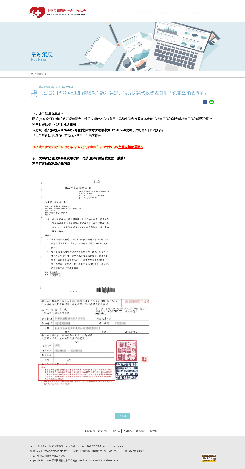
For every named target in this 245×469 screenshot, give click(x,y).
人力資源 (127, 431)
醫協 (58, 12)
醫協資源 (139, 431)
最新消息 (101, 431)
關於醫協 (89, 431)
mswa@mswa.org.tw (54, 451)
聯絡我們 (152, 431)
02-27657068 (93, 446)
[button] (180, 14)
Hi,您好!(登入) (188, 7)
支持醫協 (114, 431)
